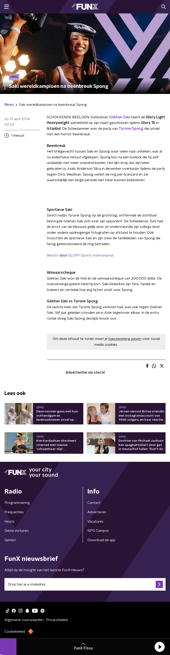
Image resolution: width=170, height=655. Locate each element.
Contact (93, 502)
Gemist (10, 540)
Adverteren (96, 512)
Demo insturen (16, 530)
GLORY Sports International (90, 255)
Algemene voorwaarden (23, 620)
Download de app (101, 540)
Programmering (17, 502)
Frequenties (14, 512)
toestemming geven (124, 339)
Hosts (9, 521)
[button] (159, 647)
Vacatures (95, 521)
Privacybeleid (57, 620)
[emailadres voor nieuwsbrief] (85, 584)
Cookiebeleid (14, 631)
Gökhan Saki (119, 117)
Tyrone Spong (131, 128)
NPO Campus (98, 530)
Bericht (53, 255)
